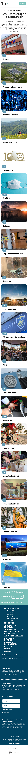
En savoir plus (5, 712)
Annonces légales (13, 636)
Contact (8, 651)
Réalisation (14, 743)
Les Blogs (9, 623)
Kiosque (8, 646)
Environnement (13, 618)
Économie (11, 612)
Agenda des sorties (10, 639)
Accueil (13, 10)
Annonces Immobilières (10, 643)
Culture (10, 620)
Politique (11, 610)
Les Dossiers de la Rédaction (13, 632)
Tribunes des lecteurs (10, 626)
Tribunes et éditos (13, 629)
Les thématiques (12, 608)
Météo (7, 649)
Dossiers (18, 10)
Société (10, 616)
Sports (10, 614)
